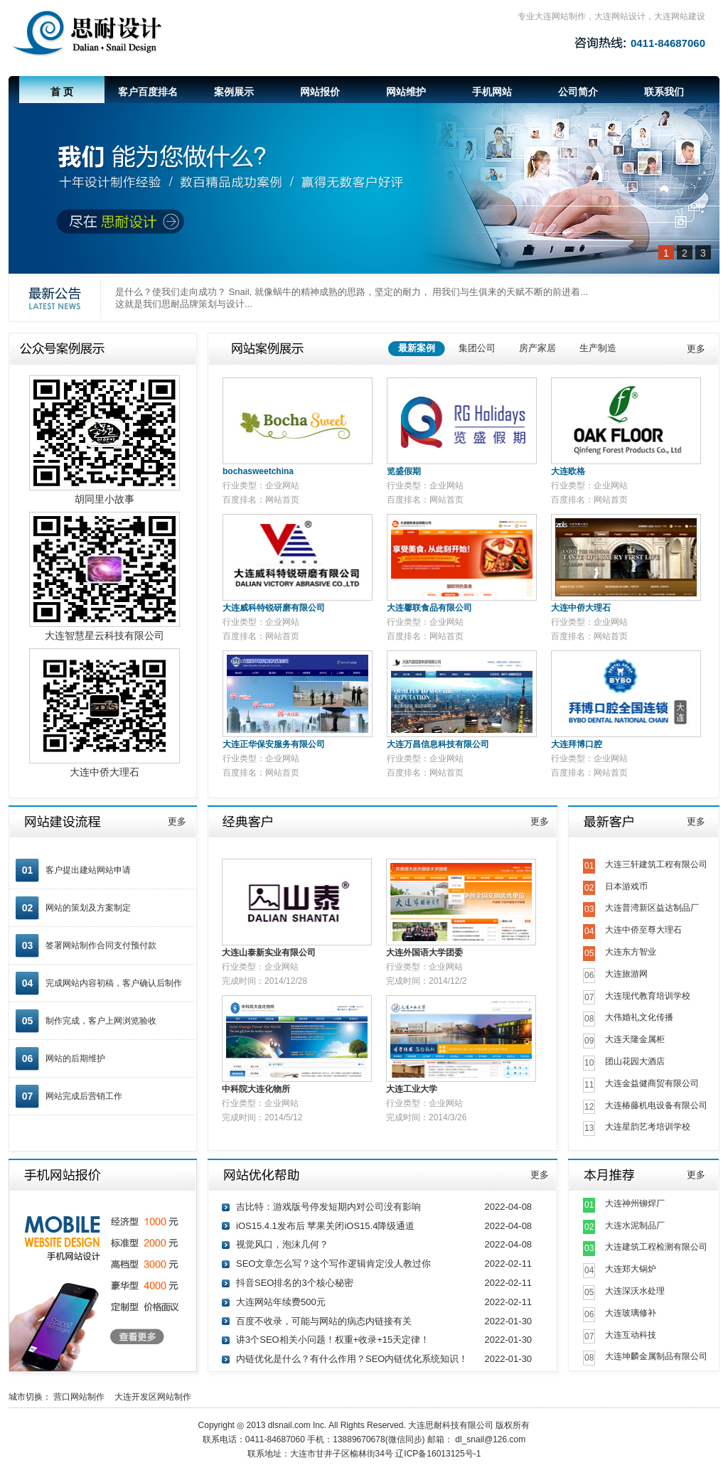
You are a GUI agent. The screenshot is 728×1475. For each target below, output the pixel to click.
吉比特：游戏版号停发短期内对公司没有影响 (328, 1206)
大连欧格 (568, 471)
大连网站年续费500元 (281, 1302)
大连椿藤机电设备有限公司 (656, 1105)
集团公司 (477, 348)
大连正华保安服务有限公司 (274, 744)
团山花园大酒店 (635, 1061)
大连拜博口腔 (576, 744)
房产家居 (537, 348)
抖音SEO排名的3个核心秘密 (294, 1282)
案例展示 (234, 91)
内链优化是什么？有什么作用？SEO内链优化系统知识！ (352, 1358)
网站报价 (320, 91)
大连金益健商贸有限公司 (652, 1083)
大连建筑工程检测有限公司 (656, 1247)
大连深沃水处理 (635, 1291)
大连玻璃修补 (630, 1313)
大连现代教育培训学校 (647, 996)
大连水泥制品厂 (635, 1225)
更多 (696, 348)
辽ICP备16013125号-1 (438, 1454)
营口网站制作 (82, 1397)
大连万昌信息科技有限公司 (438, 744)
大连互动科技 (630, 1335)
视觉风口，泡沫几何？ (282, 1244)
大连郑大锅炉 (630, 1269)
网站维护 (406, 91)
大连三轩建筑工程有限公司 (656, 864)
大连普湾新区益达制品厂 (652, 908)
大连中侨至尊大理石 (643, 930)
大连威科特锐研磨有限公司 (274, 608)
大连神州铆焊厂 (635, 1203)
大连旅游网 (626, 974)
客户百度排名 (148, 91)
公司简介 (578, 91)
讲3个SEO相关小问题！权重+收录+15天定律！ (332, 1339)
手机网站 (492, 91)
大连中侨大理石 (581, 608)
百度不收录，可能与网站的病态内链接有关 (324, 1321)
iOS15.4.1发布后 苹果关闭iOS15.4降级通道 (325, 1226)
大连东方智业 (630, 952)
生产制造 (597, 348)
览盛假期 (404, 471)
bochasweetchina (258, 471)
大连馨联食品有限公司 (429, 608)
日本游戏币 (626, 886)
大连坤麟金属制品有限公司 (656, 1356)
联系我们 (664, 91)
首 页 (61, 91)
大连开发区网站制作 (156, 1397)
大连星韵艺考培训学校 (647, 1127)
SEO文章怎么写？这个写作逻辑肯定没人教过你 (333, 1263)
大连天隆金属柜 (635, 1039)
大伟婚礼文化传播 (639, 1017)
